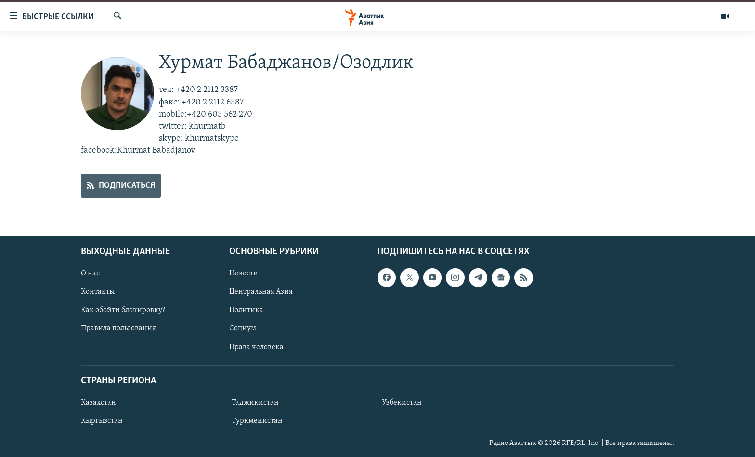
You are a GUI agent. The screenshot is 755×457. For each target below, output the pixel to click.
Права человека (256, 347)
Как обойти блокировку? (123, 310)
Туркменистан (257, 421)
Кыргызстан (102, 421)
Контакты (98, 292)
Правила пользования (118, 328)
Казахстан (98, 402)
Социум (242, 328)
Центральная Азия (261, 292)
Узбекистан (402, 402)
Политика (246, 310)
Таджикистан (255, 402)
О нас (90, 273)
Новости (243, 273)
